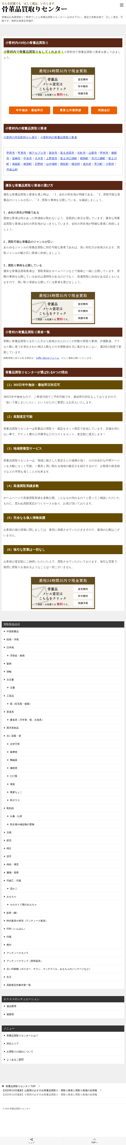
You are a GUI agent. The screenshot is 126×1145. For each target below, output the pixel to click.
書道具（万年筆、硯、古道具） (27, 719)
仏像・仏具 (16, 816)
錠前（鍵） (13, 912)
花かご (13, 888)
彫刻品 (10, 808)
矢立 (9, 977)
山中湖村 (52, 164)
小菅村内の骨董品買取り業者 (58, 137)
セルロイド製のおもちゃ (23, 904)
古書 (12, 687)
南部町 (27, 164)
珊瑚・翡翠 (13, 872)
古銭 (9, 832)
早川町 (98, 164)
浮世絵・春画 (17, 655)
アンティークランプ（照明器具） (25, 961)
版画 (9, 663)
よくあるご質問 (15, 1059)
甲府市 (10, 152)
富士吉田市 (67, 152)
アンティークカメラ (17, 953)
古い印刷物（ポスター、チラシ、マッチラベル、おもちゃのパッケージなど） (49, 969)
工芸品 (10, 695)
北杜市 (81, 152)
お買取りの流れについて (20, 1051)
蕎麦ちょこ (16, 792)
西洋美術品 (13, 727)
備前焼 (13, 768)
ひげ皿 (13, 776)
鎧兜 (9, 840)
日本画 (10, 647)
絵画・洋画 (13, 639)
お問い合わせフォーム (47, 358)
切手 (9, 856)
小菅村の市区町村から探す (20, 137)
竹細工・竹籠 (14, 880)
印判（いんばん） (16, 928)
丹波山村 (12, 169)
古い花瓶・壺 (14, 735)
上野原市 (52, 158)
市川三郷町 (99, 158)
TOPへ (94, 1141)
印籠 (9, 936)
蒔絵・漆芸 (13, 864)
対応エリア (13, 1043)
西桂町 (64, 164)
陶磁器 (13, 760)
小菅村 (110, 164)
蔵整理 (10, 1014)
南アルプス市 (37, 152)
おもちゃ (11, 896)
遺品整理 (11, 1006)
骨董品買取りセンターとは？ (22, 1035)
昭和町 (84, 158)
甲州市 (104, 152)
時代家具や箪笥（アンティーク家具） (27, 920)
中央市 (27, 158)
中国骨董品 (13, 631)
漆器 (12, 784)
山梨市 (93, 152)
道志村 (87, 164)
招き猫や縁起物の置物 (22, 824)
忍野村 (39, 164)
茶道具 (10, 711)
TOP (20, 1086)
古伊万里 (15, 744)
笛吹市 (53, 152)
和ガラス (15, 800)
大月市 (39, 158)
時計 (9, 848)
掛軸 (9, 671)
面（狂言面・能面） (21, 703)
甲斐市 (22, 152)
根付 (9, 944)
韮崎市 (16, 158)
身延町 (16, 164)
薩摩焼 (13, 752)
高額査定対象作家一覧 (19, 985)
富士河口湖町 (68, 158)
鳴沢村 (76, 164)
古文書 (10, 679)
